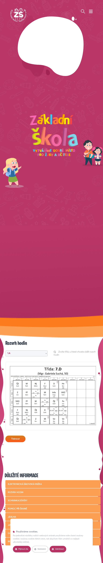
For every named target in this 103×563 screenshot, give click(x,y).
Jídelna (12, 517)
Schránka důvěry (17, 501)
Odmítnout (58, 549)
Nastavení (40, 549)
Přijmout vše (21, 549)
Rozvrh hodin (15, 492)
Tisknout (15, 439)
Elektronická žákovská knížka (25, 484)
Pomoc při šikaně (17, 509)
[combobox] (26, 353)
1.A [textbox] (9, 353)
